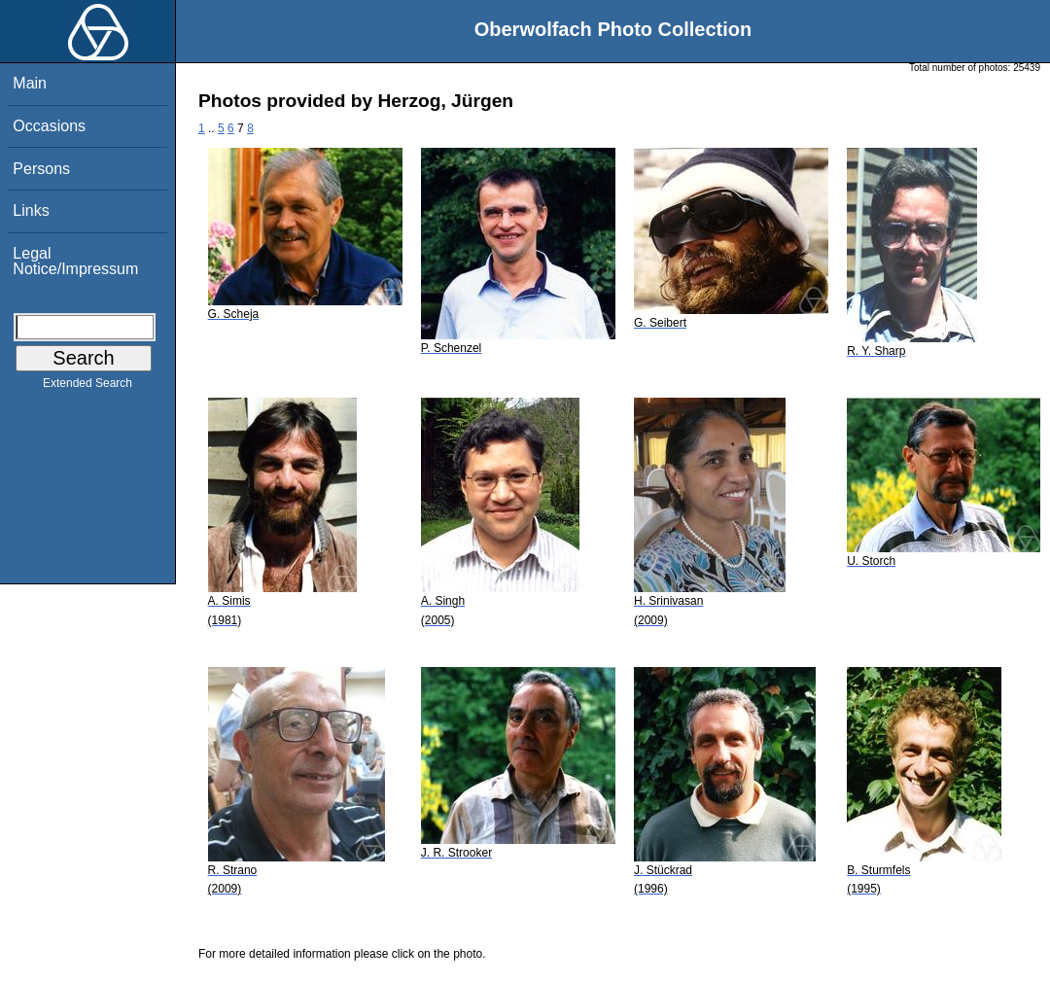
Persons (41, 168)
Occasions (49, 126)
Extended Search (87, 387)
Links (31, 210)
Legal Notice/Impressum (75, 261)
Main (30, 83)
